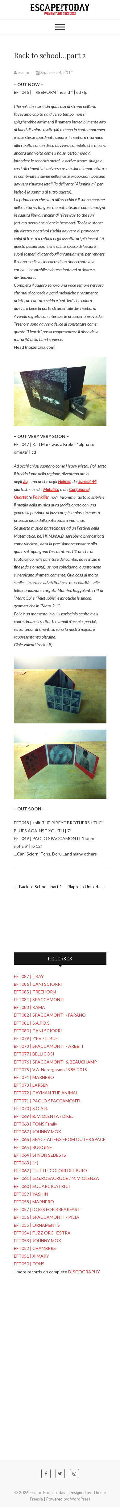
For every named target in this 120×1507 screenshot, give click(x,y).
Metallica (51, 489)
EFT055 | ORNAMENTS (37, 1225)
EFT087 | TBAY (29, 976)
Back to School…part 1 (38, 886)
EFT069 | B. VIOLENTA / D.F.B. (43, 1116)
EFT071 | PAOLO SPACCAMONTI (47, 1100)
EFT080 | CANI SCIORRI (38, 1030)
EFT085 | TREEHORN (35, 991)
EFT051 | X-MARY (31, 1256)
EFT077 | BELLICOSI (34, 1053)
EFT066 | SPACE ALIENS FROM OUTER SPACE (60, 1139)
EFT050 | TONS (29, 1263)
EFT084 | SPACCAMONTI (39, 999)
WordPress (80, 1499)
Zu (25, 481)
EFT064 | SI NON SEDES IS (40, 1155)
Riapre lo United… (86, 886)
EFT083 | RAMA (29, 1007)
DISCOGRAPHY (84, 1271)
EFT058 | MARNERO (34, 1201)
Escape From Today (47, 1492)
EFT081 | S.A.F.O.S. (32, 1023)
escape (22, 72)
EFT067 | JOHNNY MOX (37, 1131)
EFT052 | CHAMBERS (35, 1248)
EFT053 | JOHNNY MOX (37, 1240)
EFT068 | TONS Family (35, 1123)
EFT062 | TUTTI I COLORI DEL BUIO (50, 1170)
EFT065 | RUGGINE (33, 1147)
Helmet (64, 481)
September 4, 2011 (54, 72)
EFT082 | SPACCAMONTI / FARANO (50, 1015)
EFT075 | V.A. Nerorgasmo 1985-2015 (50, 1069)
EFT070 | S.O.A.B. (31, 1108)
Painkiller (41, 497)
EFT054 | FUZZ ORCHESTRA (42, 1232)
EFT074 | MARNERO (34, 1077)
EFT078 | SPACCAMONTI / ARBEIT (49, 1046)
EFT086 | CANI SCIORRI (38, 984)
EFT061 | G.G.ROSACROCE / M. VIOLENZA (56, 1178)
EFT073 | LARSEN (31, 1085)
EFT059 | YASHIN (31, 1194)
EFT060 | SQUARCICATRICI (42, 1186)
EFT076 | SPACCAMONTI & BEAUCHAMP (55, 1061)
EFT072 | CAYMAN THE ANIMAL (46, 1092)
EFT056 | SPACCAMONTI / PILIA (46, 1217)
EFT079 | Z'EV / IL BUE (36, 1038)
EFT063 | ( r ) (26, 1162)
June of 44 (87, 481)
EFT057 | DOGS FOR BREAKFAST (47, 1209)
